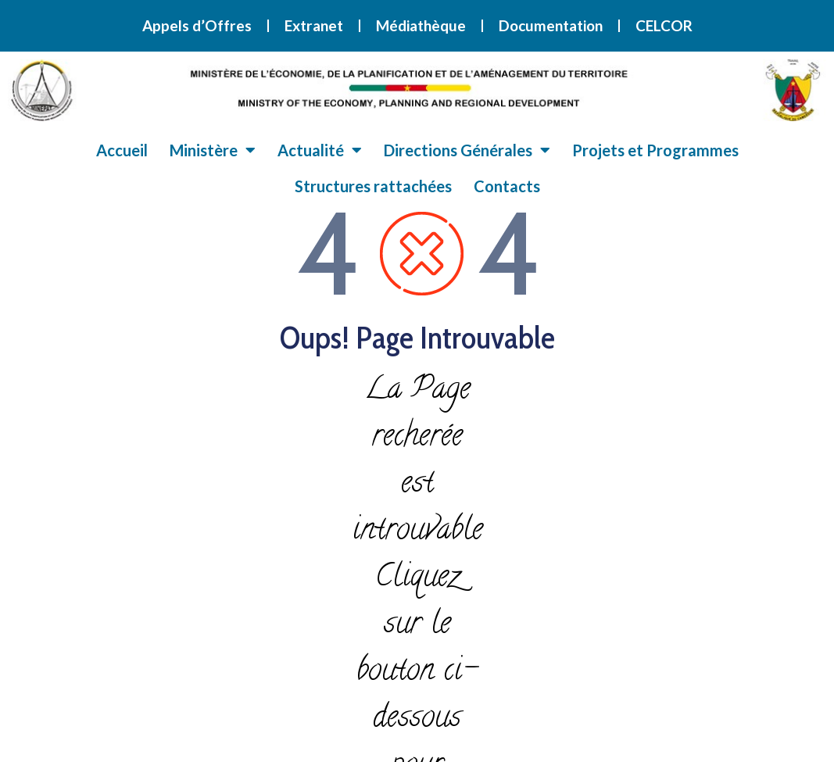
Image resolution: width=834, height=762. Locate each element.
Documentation (551, 25)
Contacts (507, 186)
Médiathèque (421, 25)
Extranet (314, 25)
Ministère (213, 150)
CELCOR (664, 25)
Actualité (319, 150)
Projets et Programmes (655, 150)
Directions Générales (467, 150)
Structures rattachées (373, 186)
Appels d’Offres (197, 25)
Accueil (122, 150)
